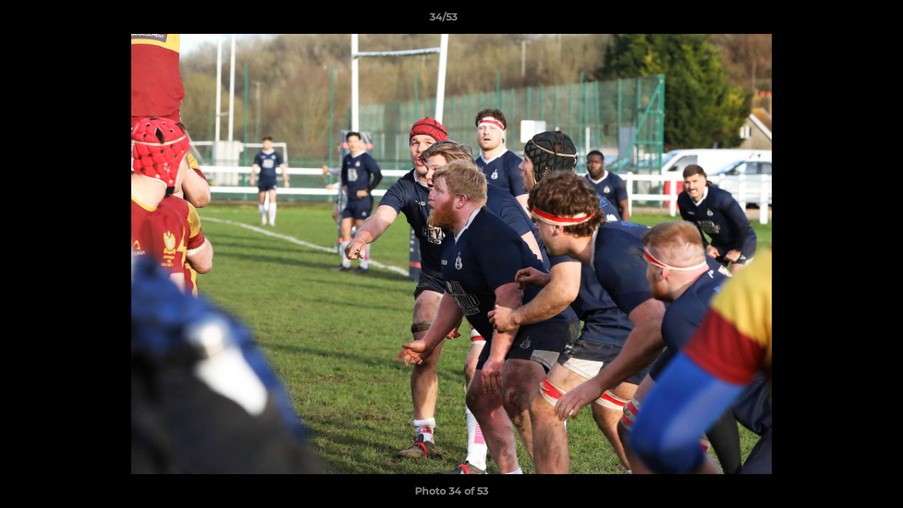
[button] (843, 20)
